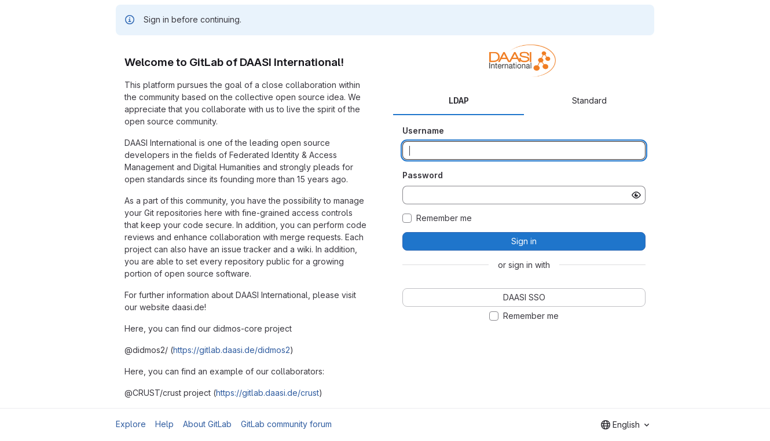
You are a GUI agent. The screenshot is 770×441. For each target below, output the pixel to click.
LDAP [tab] (459, 100)
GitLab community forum (286, 424)
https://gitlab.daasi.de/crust (267, 393)
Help (164, 424)
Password (422, 175)
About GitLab (207, 424)
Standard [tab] (589, 100)
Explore (131, 424)
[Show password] (636, 195)
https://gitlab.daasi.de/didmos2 (231, 350)
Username (423, 130)
